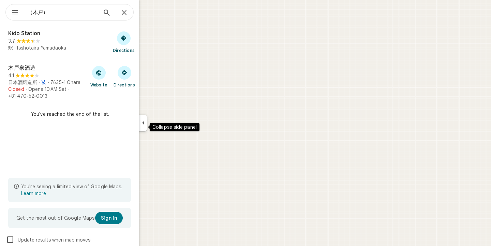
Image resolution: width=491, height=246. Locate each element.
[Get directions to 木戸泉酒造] (149, 76)
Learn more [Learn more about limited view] (58, 193)
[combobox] (80, 12)
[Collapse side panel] (168, 123)
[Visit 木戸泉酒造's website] (123, 76)
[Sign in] (133, 218)
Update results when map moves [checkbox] (73, 240)
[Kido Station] (94, 42)
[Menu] (12, 11)
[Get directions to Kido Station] (148, 41)
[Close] (148, 13)
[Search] (131, 13)
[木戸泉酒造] (94, 82)
